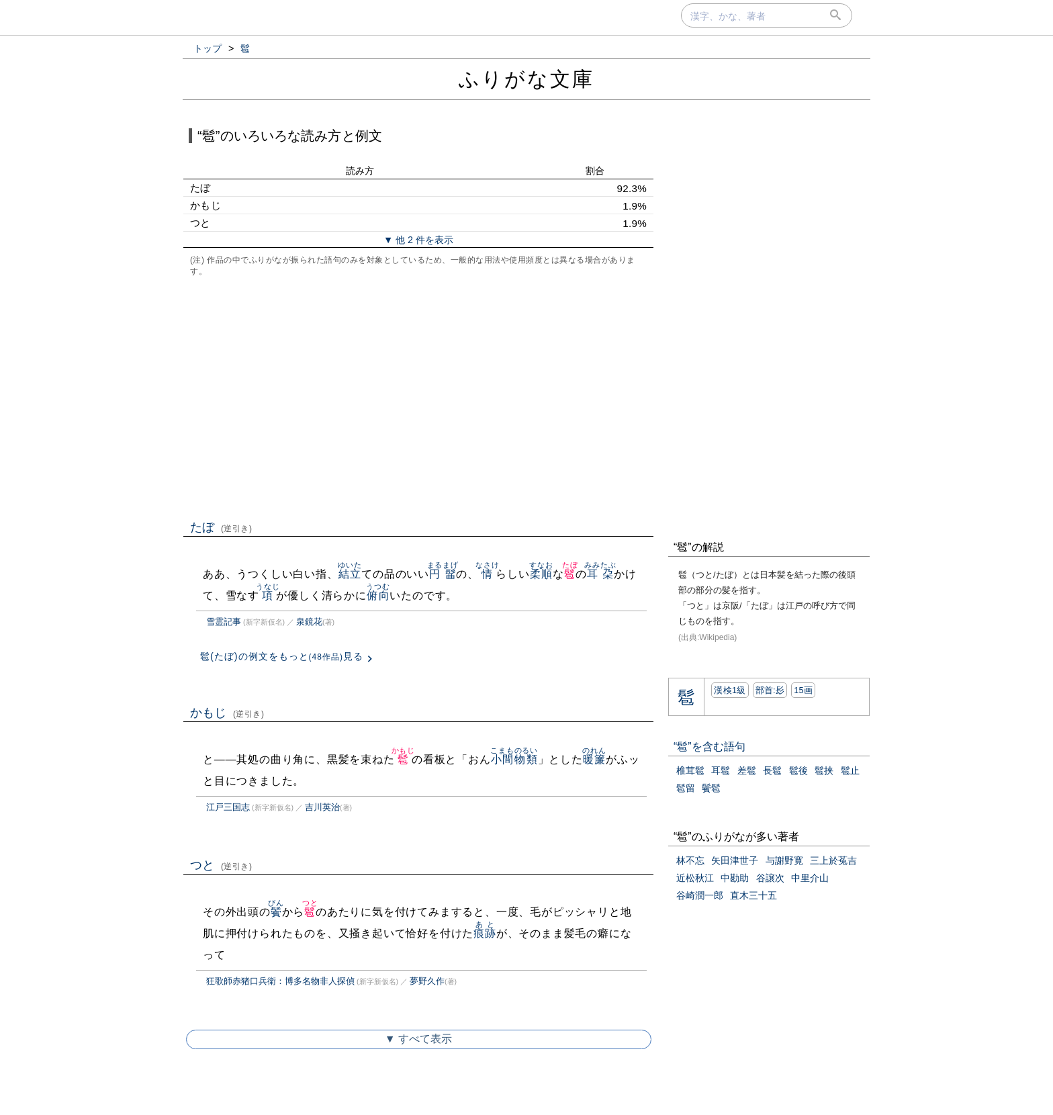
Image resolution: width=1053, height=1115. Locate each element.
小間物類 (514, 759)
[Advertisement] (418, 397)
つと (221, 865)
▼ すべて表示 (418, 1038)
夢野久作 (427, 981)
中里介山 (810, 878)
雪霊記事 (223, 622)
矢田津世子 (734, 860)
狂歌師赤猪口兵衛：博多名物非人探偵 (280, 981)
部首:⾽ (770, 690)
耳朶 (600, 574)
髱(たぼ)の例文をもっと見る (281, 656)
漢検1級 (729, 690)
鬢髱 (711, 788)
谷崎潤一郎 (699, 895)
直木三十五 (753, 895)
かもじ (227, 712)
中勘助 (735, 878)
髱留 (685, 788)
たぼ (221, 527)
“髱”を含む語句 (709, 746)
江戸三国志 (228, 807)
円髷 (443, 574)
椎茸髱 (690, 770)
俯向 (378, 595)
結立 (349, 574)
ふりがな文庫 (526, 79)
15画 (803, 690)
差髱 (746, 770)
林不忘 (690, 860)
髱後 (798, 770)
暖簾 (594, 759)
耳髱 (720, 770)
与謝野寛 (784, 860)
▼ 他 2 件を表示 (418, 239)
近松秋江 (695, 878)
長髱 (772, 770)
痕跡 (484, 933)
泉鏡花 (309, 622)
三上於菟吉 (833, 860)
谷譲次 (770, 878)
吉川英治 (322, 807)
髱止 (850, 770)
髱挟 (824, 770)
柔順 (541, 574)
